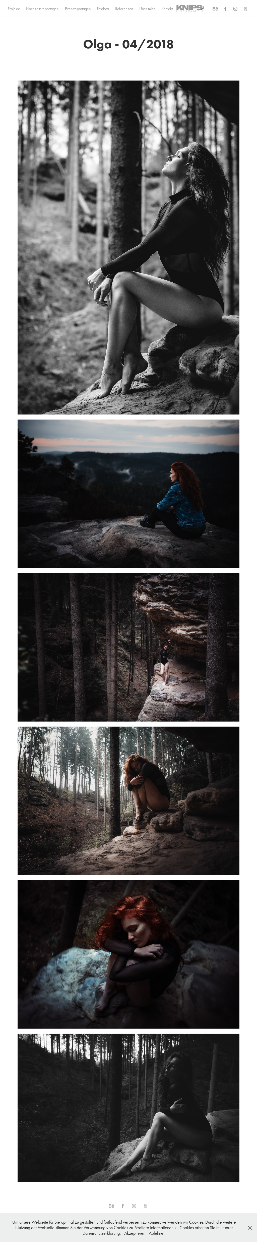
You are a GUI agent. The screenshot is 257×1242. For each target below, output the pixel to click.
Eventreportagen (78, 8)
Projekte (14, 8)
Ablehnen (157, 1233)
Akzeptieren (134, 1233)
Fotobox (103, 8)
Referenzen (124, 8)
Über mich (147, 8)
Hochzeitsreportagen (42, 8)
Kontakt (167, 8)
